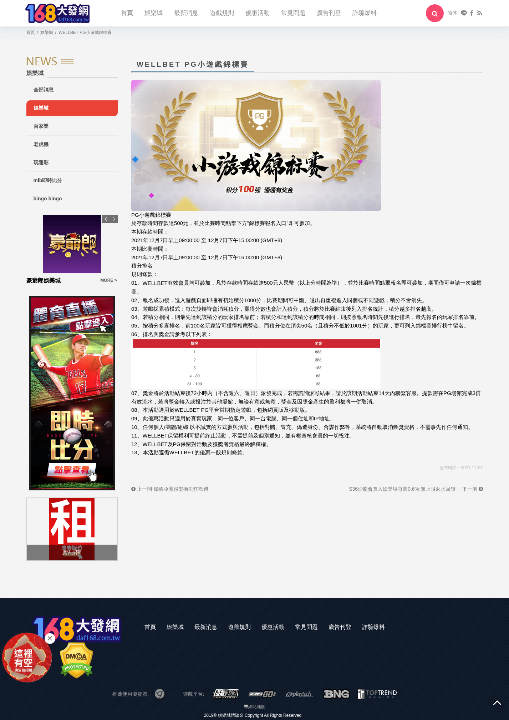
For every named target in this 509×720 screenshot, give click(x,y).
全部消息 (44, 89)
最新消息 (186, 13)
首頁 (127, 13)
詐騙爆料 (364, 13)
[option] (72, 250)
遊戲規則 (222, 13)
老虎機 (41, 144)
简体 (452, 13)
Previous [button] (106, 219)
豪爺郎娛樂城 (43, 281)
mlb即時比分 (48, 180)
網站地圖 (256, 706)
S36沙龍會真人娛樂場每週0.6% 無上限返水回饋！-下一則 (416, 489)
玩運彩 (41, 162)
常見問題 (293, 13)
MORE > (108, 280)
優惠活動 (257, 13)
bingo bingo (48, 198)
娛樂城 (153, 13)
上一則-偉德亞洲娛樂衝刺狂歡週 (170, 489)
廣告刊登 (329, 13)
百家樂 (41, 126)
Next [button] (114, 219)
